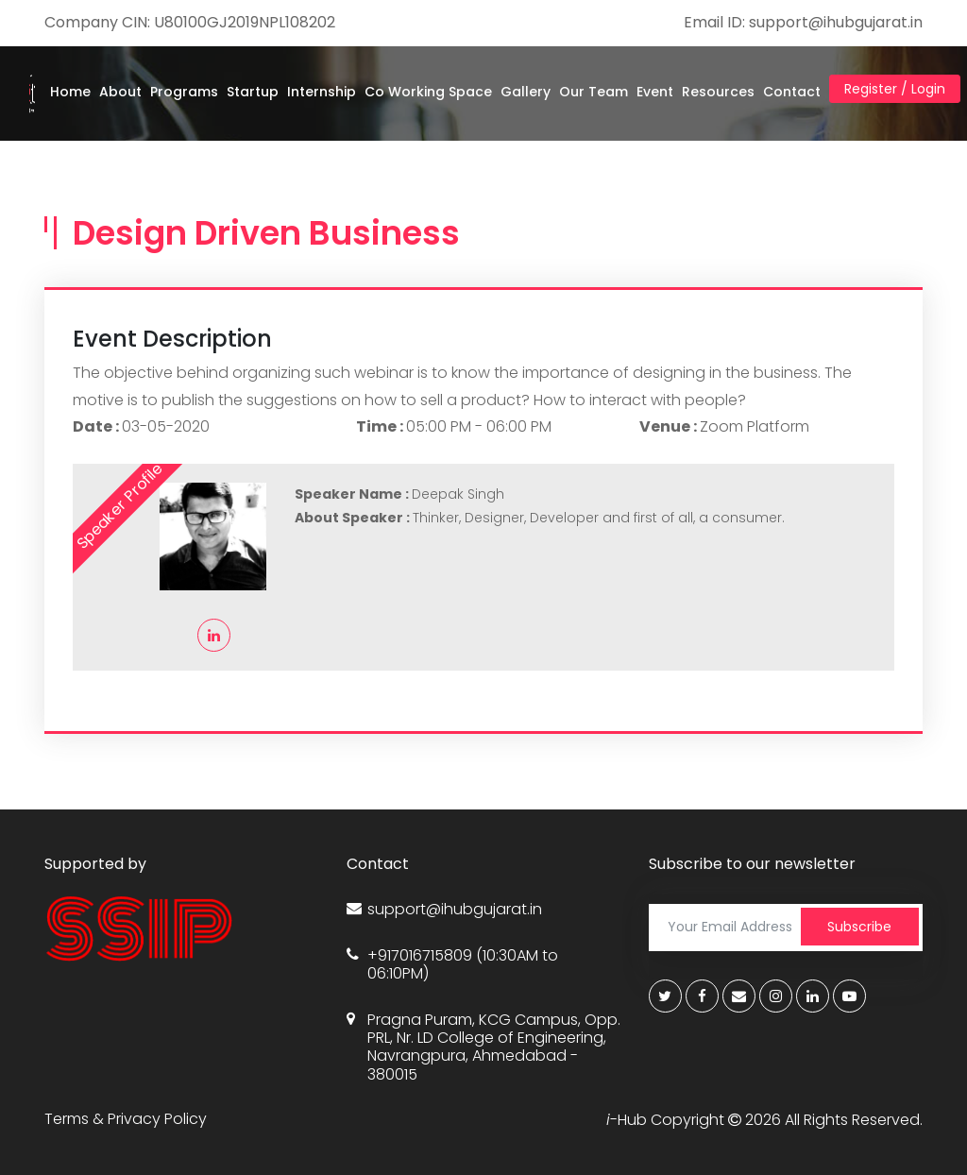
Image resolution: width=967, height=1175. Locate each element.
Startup (253, 91)
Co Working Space (428, 91)
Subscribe (859, 926)
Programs (184, 91)
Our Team (593, 91)
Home (70, 91)
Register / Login (894, 88)
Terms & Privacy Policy (125, 1119)
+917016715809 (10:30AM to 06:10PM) (452, 964)
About (120, 91)
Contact (792, 91)
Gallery (525, 91)
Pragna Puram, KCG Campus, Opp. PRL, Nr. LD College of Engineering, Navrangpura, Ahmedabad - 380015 (483, 1047)
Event (654, 91)
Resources (718, 91)
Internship (321, 91)
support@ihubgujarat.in (444, 909)
